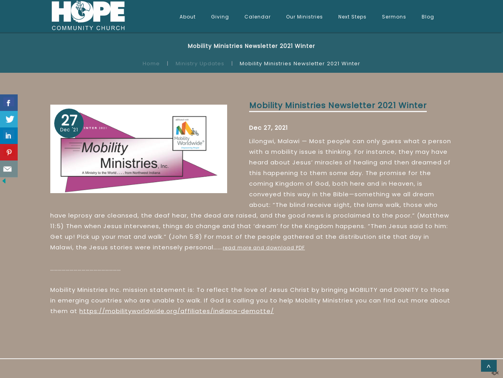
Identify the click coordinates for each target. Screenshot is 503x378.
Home (151, 63)
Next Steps (352, 16)
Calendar (257, 16)
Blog (428, 16)
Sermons (394, 16)
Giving (220, 16)
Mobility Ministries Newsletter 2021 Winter (338, 105)
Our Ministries (304, 16)
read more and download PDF (264, 247)
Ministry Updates (200, 63)
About (188, 16)
